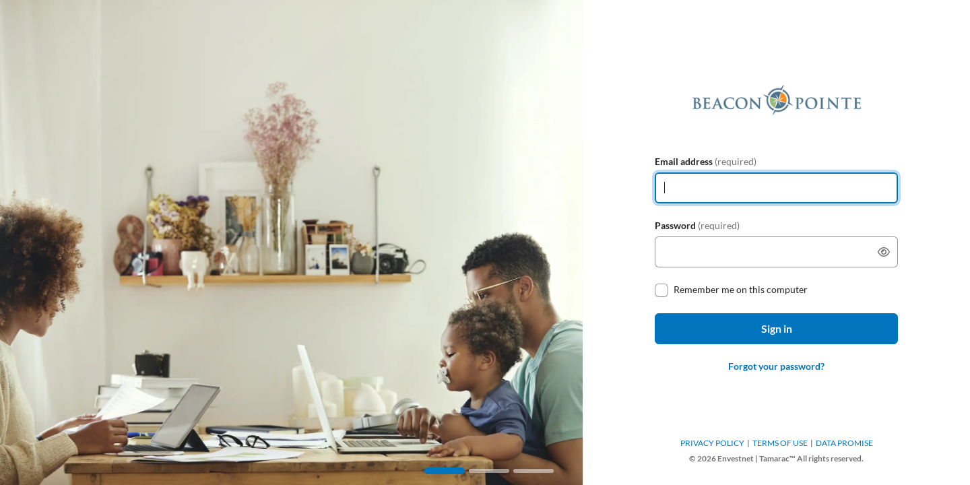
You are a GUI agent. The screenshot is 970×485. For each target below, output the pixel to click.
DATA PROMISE (844, 443)
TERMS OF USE (780, 443)
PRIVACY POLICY (712, 443)
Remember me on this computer (741, 289)
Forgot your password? (776, 366)
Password (697, 225)
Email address (705, 161)
